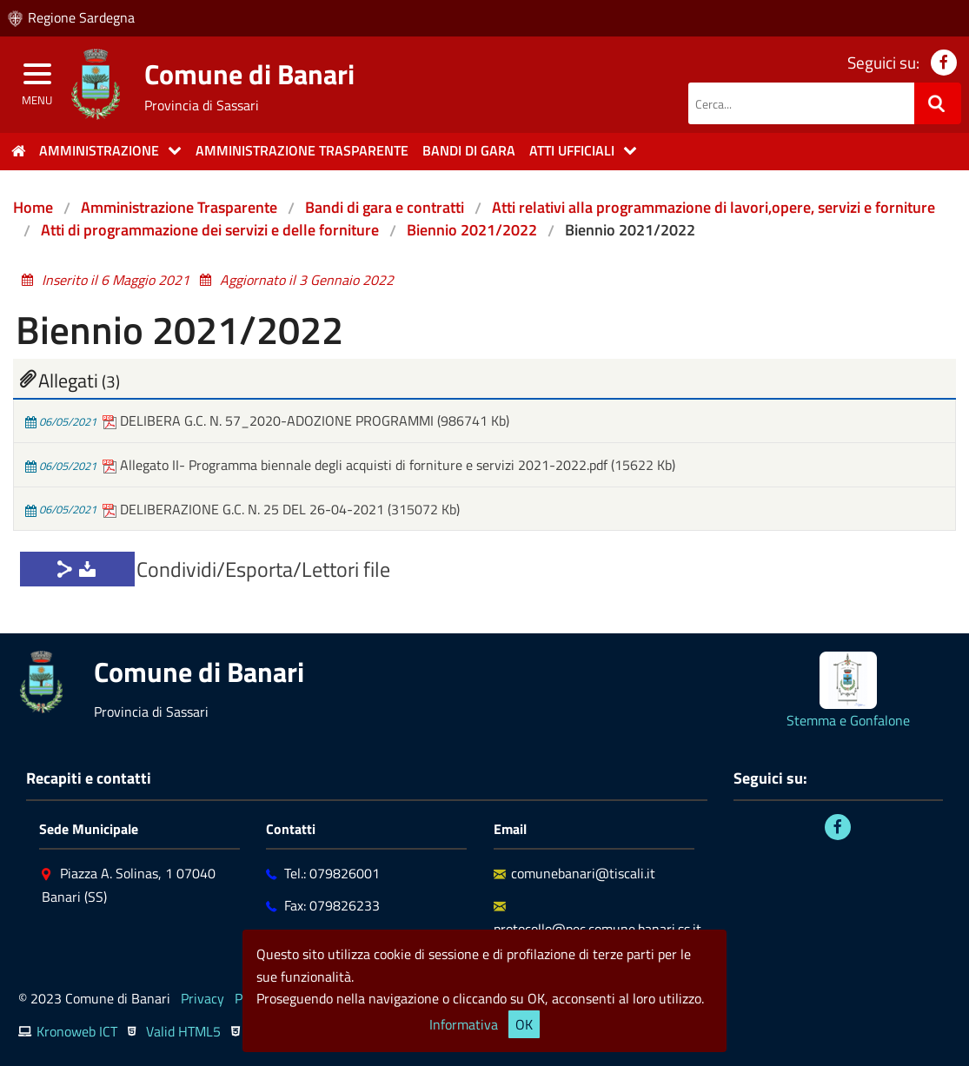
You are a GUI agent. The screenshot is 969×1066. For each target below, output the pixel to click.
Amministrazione (99, 150)
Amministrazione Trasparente (179, 207)
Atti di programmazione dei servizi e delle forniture (210, 230)
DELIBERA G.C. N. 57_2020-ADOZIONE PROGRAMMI (270, 420)
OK (524, 1024)
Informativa (463, 1024)
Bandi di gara (468, 150)
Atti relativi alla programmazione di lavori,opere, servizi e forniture (713, 207)
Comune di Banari (249, 74)
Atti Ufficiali (571, 150)
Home (33, 207)
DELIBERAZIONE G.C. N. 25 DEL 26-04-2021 (245, 509)
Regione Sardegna (81, 17)
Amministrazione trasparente (302, 150)
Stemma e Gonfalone (848, 720)
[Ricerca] (937, 103)
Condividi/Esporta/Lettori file (263, 569)
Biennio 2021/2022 (472, 230)
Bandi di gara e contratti (384, 207)
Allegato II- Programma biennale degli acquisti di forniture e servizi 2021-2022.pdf (357, 464)
